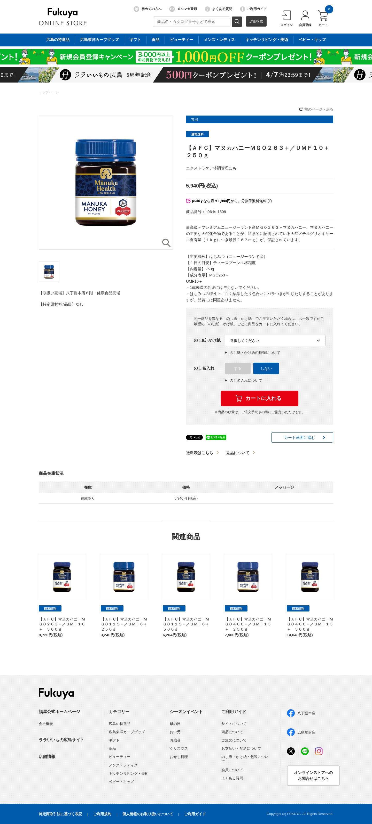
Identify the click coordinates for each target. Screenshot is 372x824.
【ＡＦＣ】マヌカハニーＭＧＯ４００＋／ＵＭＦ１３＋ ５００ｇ (310, 624)
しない (266, 368)
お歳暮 (175, 740)
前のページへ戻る (318, 109)
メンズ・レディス (123, 765)
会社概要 (46, 724)
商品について (232, 732)
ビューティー (119, 757)
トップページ (49, 92)
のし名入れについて (243, 380)
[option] (106, 183)
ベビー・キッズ (121, 782)
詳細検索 (256, 21)
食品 (112, 748)
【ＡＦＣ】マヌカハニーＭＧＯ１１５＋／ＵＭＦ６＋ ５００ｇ (188, 624)
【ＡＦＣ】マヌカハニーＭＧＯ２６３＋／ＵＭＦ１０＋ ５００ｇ (62, 624)
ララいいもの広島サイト (61, 740)
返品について (237, 453)
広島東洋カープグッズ (127, 732)
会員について (232, 770)
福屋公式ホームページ (59, 711)
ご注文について (234, 740)
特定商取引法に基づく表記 (60, 814)
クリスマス (179, 748)
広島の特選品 (119, 724)
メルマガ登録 (183, 9)
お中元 (175, 732)
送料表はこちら (199, 453)
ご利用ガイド (253, 9)
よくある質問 (218, 9)
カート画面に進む (299, 437)
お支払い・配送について (241, 748)
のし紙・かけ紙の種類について (252, 352)
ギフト (114, 740)
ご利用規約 (102, 814)
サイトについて (234, 724)
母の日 (175, 724)
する (238, 368)
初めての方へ (147, 9)
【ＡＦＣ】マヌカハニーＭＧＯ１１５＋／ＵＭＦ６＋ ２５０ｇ (126, 624)
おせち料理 (179, 757)
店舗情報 (47, 756)
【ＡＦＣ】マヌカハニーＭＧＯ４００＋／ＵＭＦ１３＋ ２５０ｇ (248, 624)
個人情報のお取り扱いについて (147, 814)
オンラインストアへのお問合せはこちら (313, 775)
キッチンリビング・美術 (129, 773)
